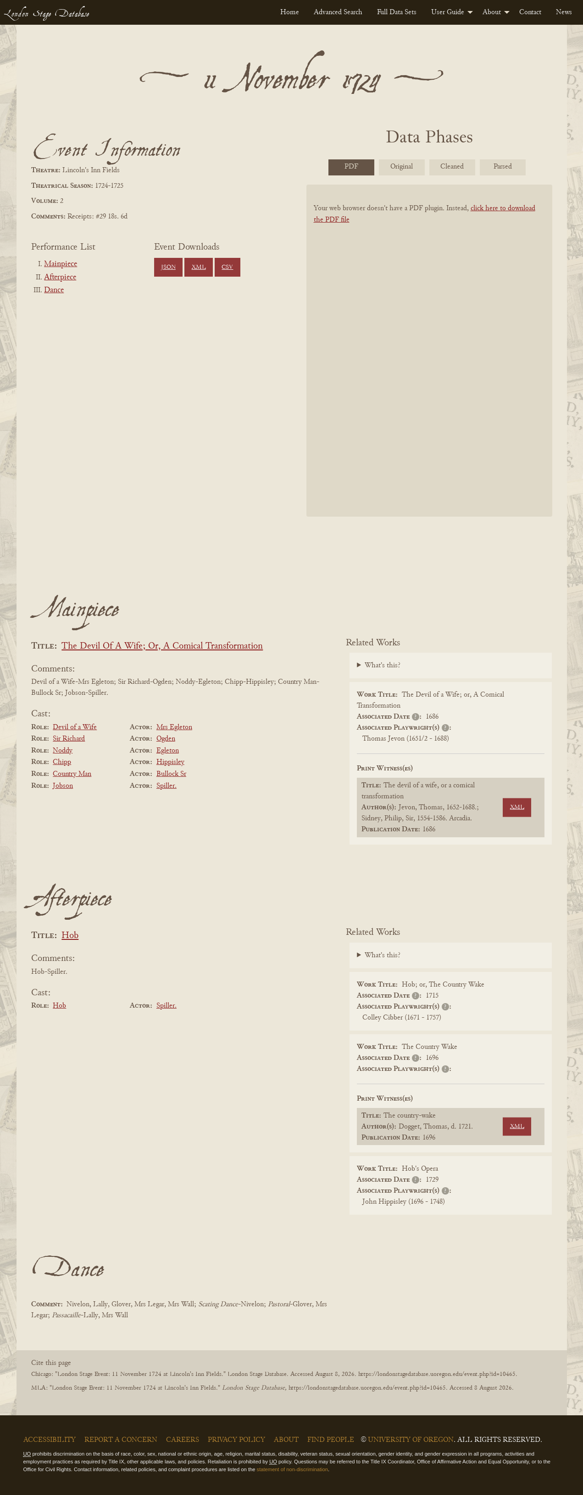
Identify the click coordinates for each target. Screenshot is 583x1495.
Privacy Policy (236, 1440)
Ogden (165, 738)
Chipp (62, 762)
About (492, 12)
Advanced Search (338, 12)
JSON (168, 267)
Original (401, 166)
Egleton (167, 750)
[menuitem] (289, 12)
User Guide (447, 12)
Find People (330, 1440)
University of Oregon (411, 1440)
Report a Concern (120, 1440)
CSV (227, 267)
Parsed (503, 166)
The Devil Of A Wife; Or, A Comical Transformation (162, 646)
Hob (69, 936)
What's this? (382, 665)
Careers (182, 1440)
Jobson (63, 786)
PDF (351, 166)
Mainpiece (60, 264)
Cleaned (452, 166)
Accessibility (49, 1440)
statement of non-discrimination (292, 1469)
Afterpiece (60, 277)
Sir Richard (69, 738)
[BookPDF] (429, 362)
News (564, 12)
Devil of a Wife (75, 727)
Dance (54, 290)
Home (289, 12)
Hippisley (170, 762)
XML (199, 267)
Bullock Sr (171, 774)
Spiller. (166, 786)
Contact (530, 12)
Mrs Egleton (174, 727)
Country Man (72, 774)
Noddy (62, 750)
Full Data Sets (396, 12)
